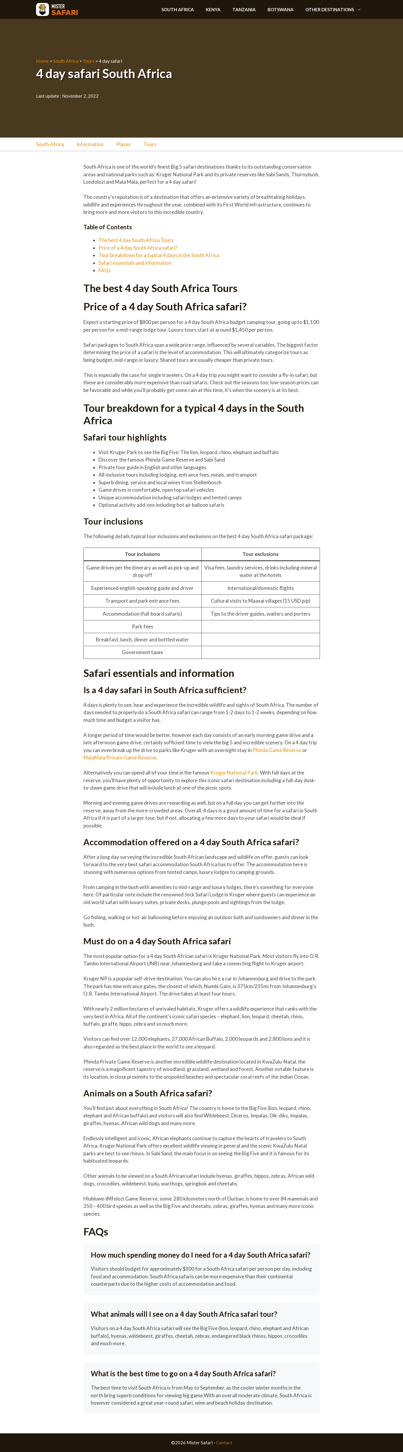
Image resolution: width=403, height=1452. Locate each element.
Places (123, 144)
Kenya (213, 9)
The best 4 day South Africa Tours (136, 240)
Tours (88, 61)
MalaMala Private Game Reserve (119, 757)
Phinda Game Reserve (277, 750)
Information (90, 144)
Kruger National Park (234, 772)
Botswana (281, 9)
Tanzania (244, 9)
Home (42, 61)
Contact (224, 1442)
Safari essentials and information (134, 263)
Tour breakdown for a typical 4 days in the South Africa (158, 255)
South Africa (177, 9)
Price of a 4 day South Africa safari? (137, 248)
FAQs (104, 270)
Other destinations (336, 9)
